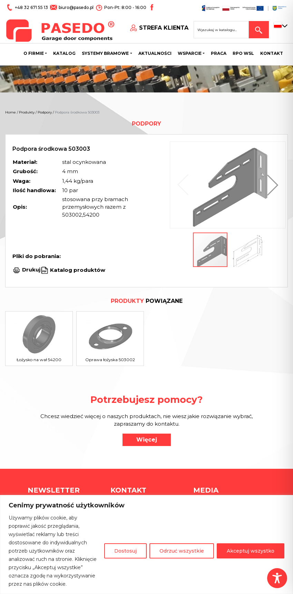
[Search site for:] (221, 29)
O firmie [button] (33, 53)
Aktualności (155, 53)
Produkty (27, 112)
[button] (271, 185)
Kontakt (271, 53)
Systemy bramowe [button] (105, 53)
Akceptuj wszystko (250, 551)
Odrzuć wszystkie (181, 551)
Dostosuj (125, 551)
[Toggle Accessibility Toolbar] (277, 578)
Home (10, 112)
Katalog (64, 53)
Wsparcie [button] (190, 53)
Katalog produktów (77, 269)
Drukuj (31, 269)
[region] (146, 544)
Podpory (45, 112)
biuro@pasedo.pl (76, 7)
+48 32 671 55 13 (32, 7)
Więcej (146, 439)
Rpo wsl (243, 53)
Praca (218, 53)
